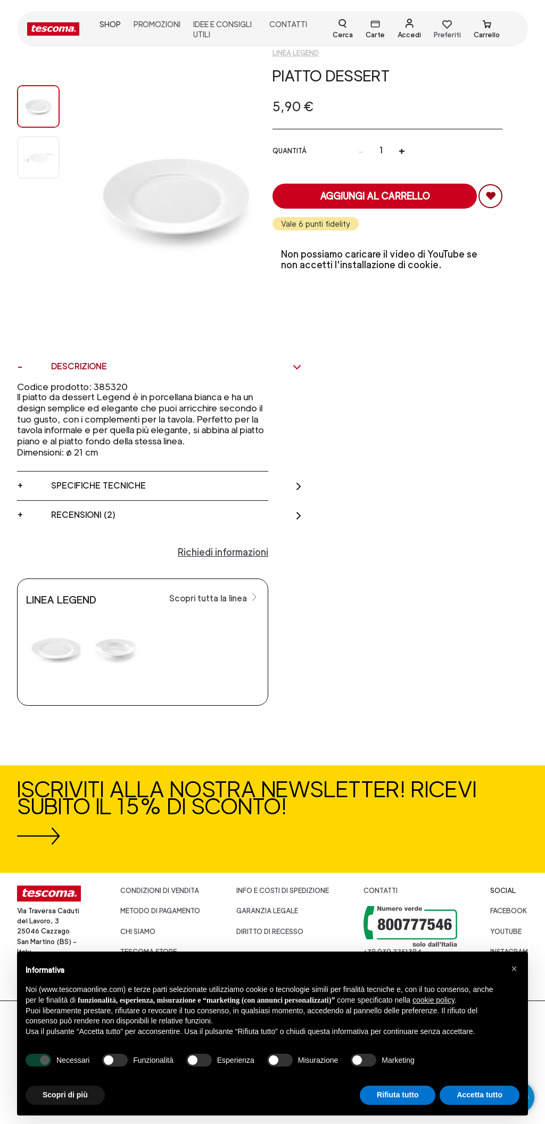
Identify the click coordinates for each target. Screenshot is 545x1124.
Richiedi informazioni (223, 552)
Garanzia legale (267, 911)
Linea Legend (295, 53)
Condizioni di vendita (159, 891)
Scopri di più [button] (65, 1094)
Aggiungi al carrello (375, 196)
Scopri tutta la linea (214, 598)
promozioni (157, 24)
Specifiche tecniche (176, 486)
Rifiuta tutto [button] (398, 1094)
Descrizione (176, 366)
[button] (514, 968)
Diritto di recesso (269, 932)
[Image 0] (38, 106)
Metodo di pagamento (160, 911)
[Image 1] (38, 157)
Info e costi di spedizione (282, 891)
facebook (508, 911)
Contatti (381, 891)
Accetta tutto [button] (479, 1094)
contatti (288, 24)
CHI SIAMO (137, 932)
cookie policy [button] (433, 1000)
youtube (506, 932)
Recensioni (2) (176, 515)
